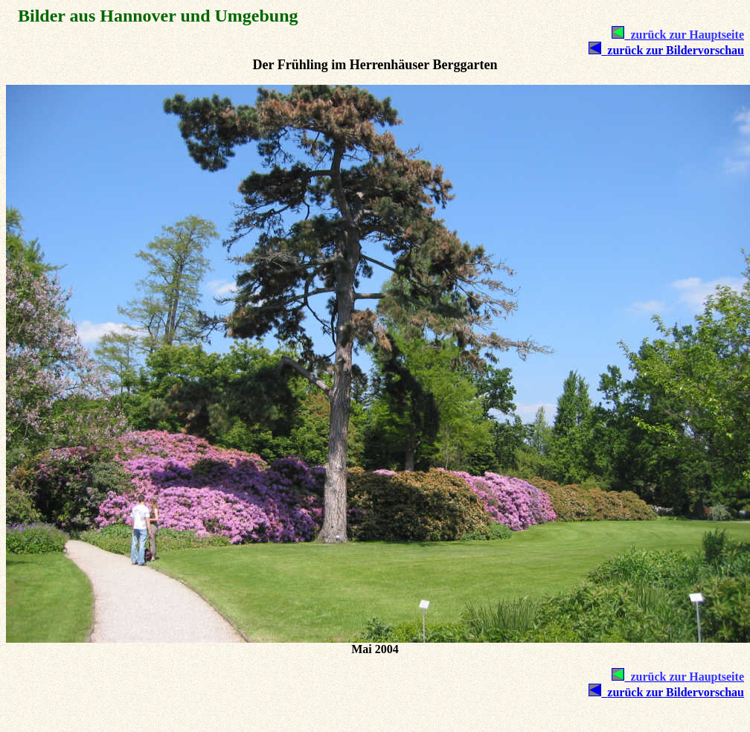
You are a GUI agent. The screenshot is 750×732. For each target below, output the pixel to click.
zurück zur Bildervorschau (672, 50)
